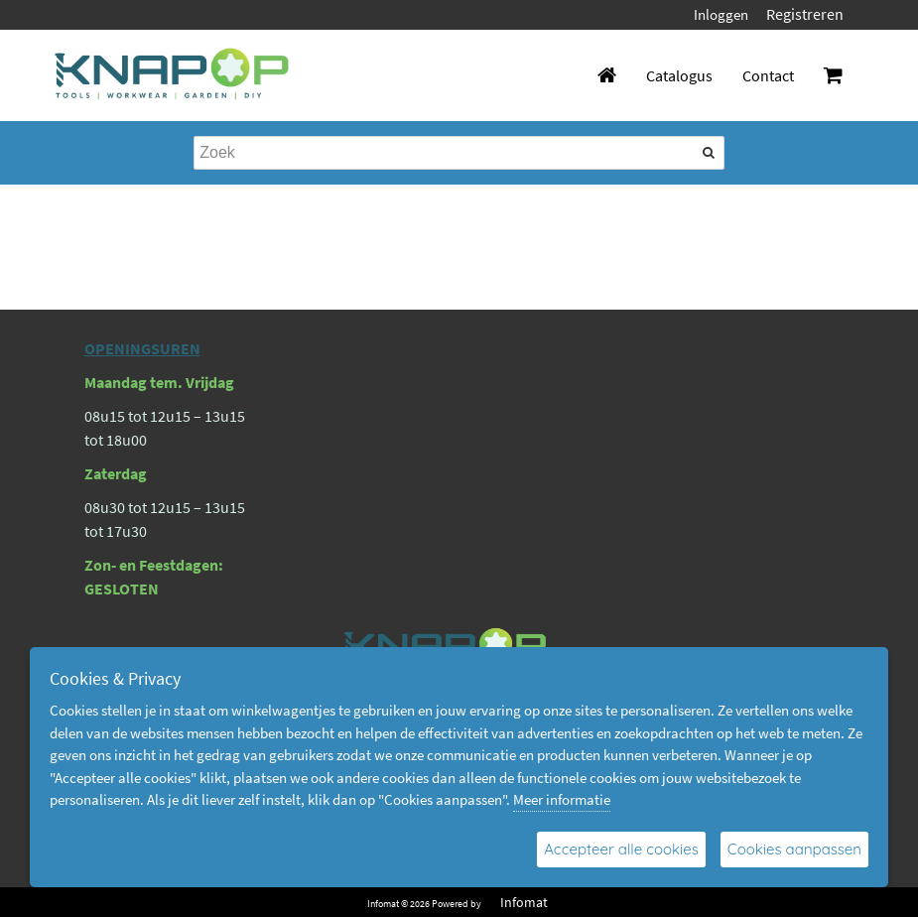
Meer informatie (561, 799)
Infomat (524, 902)
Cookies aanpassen (794, 849)
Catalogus (679, 75)
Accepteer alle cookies (621, 849)
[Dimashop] (172, 75)
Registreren (805, 14)
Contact (768, 75)
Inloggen (721, 14)
